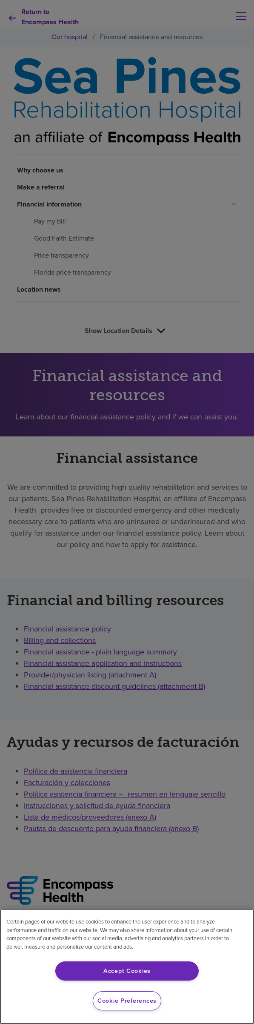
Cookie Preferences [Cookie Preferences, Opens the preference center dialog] (127, 1000)
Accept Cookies (127, 970)
